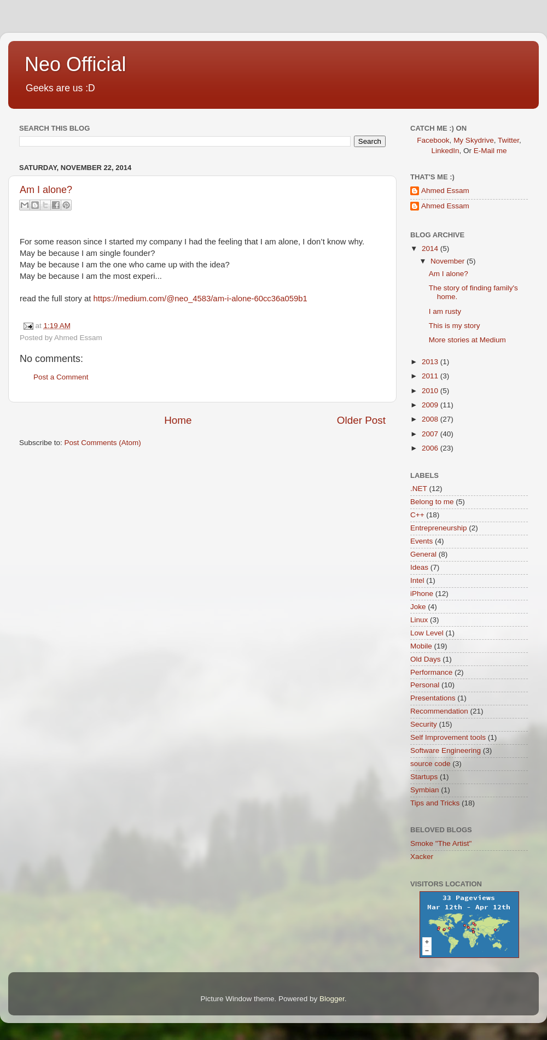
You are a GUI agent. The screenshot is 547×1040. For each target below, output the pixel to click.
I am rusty (445, 311)
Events (421, 541)
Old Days (425, 659)
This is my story (454, 326)
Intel (417, 580)
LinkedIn (445, 151)
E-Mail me (490, 151)
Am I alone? (46, 189)
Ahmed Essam (445, 190)
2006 (431, 448)
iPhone (421, 593)
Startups (424, 777)
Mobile (421, 646)
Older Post (361, 420)
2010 (431, 391)
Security (423, 724)
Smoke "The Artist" (441, 843)
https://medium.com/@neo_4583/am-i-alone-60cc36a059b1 (200, 298)
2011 (431, 376)
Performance (431, 672)
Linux (419, 620)
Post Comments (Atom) (103, 443)
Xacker (421, 856)
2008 (431, 419)
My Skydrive (473, 140)
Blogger (332, 999)
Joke (418, 607)
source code (430, 763)
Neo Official (75, 64)
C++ (417, 515)
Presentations (433, 698)
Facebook (433, 140)
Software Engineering (445, 750)
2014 (431, 248)
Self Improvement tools (448, 737)
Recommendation (439, 711)
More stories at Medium (467, 340)
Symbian (424, 790)
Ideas (419, 567)
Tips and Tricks (434, 803)
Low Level (427, 633)
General (423, 554)
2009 (431, 405)
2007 (431, 434)
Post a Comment (61, 377)
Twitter (508, 140)
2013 (431, 362)
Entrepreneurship (438, 528)
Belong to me (432, 502)
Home (177, 420)
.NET (418, 488)
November (448, 261)
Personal (424, 685)
